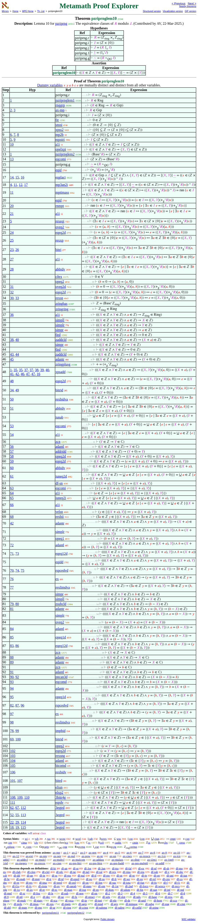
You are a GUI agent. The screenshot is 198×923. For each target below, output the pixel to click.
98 (12, 722)
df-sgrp (82, 904)
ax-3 (82, 852)
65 (12, 498)
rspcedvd (61, 570)
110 (26, 797)
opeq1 (59, 538)
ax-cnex (127, 856)
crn (10, 842)
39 (42, 370)
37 (26, 370)
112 (23, 807)
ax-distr (135, 859)
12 (20, 185)
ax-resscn (144, 856)
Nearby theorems (187, 6)
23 (12, 250)
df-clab (16, 872)
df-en (96, 889)
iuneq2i (60, 498)
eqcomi (60, 159)
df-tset (98, 900)
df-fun (141, 882)
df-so (102, 879)
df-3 (120, 893)
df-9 (6, 897)
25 (12, 240)
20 (12, 206)
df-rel (152, 879)
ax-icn (176, 856)
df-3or (87, 868)
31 (12, 287)
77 (12, 587)
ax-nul (71, 856)
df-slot (121, 897)
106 (12, 772)
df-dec (46, 897)
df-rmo (127, 872)
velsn (59, 512)
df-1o (17, 889)
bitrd (58, 781)
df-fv (29, 886)
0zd (58, 335)
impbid (60, 731)
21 (12, 214)
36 (12, 315)
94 (12, 688)
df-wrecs (160, 886)
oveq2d (60, 287)
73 (17, 553)
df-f (165, 882)
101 (12, 781)
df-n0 (19, 897)
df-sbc (179, 872)
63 (12, 488)
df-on (85, 882)
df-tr (48, 879)
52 (12, 815)
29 (17, 822)
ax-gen (92, 852)
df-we (126, 879)
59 (12, 461)
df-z (32, 897)
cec (77, 842)
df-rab (154, 872)
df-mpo (87, 886)
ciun (156, 838)
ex (57, 579)
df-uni (170, 875)
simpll (59, 320)
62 (12, 807)
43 (12, 354)
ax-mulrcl (59, 859)
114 (23, 822)
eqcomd (61, 682)
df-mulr (21, 900)
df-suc (112, 882)
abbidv (60, 269)
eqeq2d (60, 232)
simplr (60, 325)
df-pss (67, 875)
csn (131, 838)
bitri (58, 250)
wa (48, 838)
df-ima (43, 882)
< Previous (178, 3)
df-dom (109, 889)
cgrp (46, 846)
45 (12, 359)
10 (12, 144)
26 (17, 250)
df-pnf (180, 889)
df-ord (72, 882)
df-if (93, 875)
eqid (58, 170)
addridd (60, 451)
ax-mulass (117, 859)
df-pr (132, 875)
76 (12, 579)
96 (22, 705)
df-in (42, 875)
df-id (60, 879)
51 (12, 408)
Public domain (108, 919)
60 (12, 468)
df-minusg (131, 904)
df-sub (64, 893)
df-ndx (137, 897)
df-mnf (8, 893)
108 (12, 797)
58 (12, 456)
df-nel (86, 872)
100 (18, 739)
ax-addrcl (22, 859)
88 (12, 657)
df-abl (7, 907)
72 (12, 545)
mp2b (59, 134)
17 (26, 185)
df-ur (52, 907)
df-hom (158, 900)
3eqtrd (60, 807)
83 (12, 646)
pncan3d (61, 677)
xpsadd (60, 372)
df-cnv (166, 879)
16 (22, 177)
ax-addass (98, 859)
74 (17, 570)
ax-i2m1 (152, 859)
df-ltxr (36, 893)
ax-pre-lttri (75, 863)
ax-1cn (162, 856)
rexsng (60, 756)
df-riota (42, 886)
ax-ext (29, 856)
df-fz (74, 897)
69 (12, 739)
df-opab (20, 879)
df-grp (114, 904)
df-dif (17, 875)
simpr (59, 330)
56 (12, 446)
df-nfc (59, 872)
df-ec (54, 889)
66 (12, 505)
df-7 (170, 893)
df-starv (38, 900)
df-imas (34, 904)
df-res (29, 882)
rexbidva (61, 399)
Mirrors (5, 11)
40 (17, 340)
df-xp (140, 879)
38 (12, 340)
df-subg (149, 904)
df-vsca (69, 900)
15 (17, 177)
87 (17, 705)
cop (143, 838)
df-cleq (31, 872)
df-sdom (125, 889)
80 (17, 604)
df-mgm (66, 904)
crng (82, 846)
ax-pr (100, 856)
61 (12, 476)
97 (12, 714)
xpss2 (59, 130)
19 (17, 827)
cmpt (173, 838)
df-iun (183, 875)
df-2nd (129, 886)
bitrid (59, 390)
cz (149, 842)
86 (17, 646)
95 (12, 697)
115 (23, 827)
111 (12, 802)
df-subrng (101, 907)
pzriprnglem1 (65, 100)
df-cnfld (136, 907)
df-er (42, 889)
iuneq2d (61, 476)
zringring (62, 309)
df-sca (53, 900)
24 (12, 232)
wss (119, 838)
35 (15, 370)
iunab (59, 417)
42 (17, 374)
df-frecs (143, 886)
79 (12, 604)
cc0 (102, 842)
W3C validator (189, 919)
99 (17, 731)
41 (12, 374)
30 (12, 298)
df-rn (16, 882)
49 (17, 390)
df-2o (29, 889)
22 (12, 822)
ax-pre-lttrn (95, 863)
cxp (187, 838)
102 (12, 751)
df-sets (106, 897)
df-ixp (82, 889)
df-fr (114, 879)
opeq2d (60, 456)
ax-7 (140, 852)
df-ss (54, 875)
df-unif (142, 900)
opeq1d (60, 637)
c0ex (58, 277)
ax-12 (15, 856)
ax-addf (160, 863)
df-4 (132, 893)
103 (12, 756)
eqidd (59, 562)
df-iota (127, 882)
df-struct (90, 897)
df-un (30, 875)
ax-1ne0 (169, 859)
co (66, 842)
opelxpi (60, 149)
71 (12, 553)
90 (12, 677)
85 (12, 637)
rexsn (59, 298)
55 (17, 815)
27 (12, 259)
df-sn (59, 483)
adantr (59, 359)
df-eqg (165, 904)
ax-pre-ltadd (117, 863)
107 (19, 781)
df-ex (141, 868)
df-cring (83, 907)
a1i (57, 144)
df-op (157, 875)
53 (12, 426)
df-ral (99, 872)
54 (12, 435)
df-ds (127, 900)
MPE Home (28, 11)
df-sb (166, 868)
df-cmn (181, 904)
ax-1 (66, 852)
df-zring (153, 907)
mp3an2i (61, 185)
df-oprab (71, 886)
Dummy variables (50, 85)
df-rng (38, 907)
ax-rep (43, 856)
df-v (166, 872)
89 (12, 662)
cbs (166, 842)
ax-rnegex (21, 863)
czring (133, 846)
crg (114, 846)
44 (17, 354)
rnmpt (59, 206)
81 (12, 609)
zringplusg (63, 364)
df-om (101, 886)
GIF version (190, 11)
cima (24, 842)
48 (12, 381)
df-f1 (177, 882)
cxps (29, 846)
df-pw (106, 875)
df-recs (176, 886)
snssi (58, 125)
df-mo (179, 868)
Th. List (41, 11)
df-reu (140, 872)
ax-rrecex (39, 863)
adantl (59, 446)
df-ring (67, 907)
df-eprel (74, 879)
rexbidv (60, 772)
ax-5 (117, 852)
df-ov (56, 886)
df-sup (153, 889)
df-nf (154, 868)
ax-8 (152, 852)
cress (182, 842)
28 (12, 269)
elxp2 (59, 792)
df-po (89, 879)
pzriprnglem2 (65, 154)
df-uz (61, 897)
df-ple (113, 900)
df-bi (53, 868)
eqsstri (60, 139)
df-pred (57, 882)
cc (89, 842)
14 (12, 177)
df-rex (112, 872)
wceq (62, 838)
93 (12, 682)
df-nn (94, 893)
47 (28, 374)
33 (17, 298)
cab (91, 838)
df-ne (73, 872)
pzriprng (61, 23)
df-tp (144, 875)
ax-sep (57, 856)
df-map (68, 889)
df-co (179, 879)
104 (12, 760)
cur (97, 846)
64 (12, 493)
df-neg (79, 893)
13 (12, 159)
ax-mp (60, 110)
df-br (7, 879)
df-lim (99, 882)
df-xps (50, 904)
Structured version (152, 11)
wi (26, 838)
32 (12, 292)
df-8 (182, 893)
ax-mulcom (78, 859)
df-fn (154, 882)
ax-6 (129, 852)
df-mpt (36, 879)
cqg (65, 846)
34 (12, 390)
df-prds (18, 904)
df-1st (115, 886)
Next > (192, 3)
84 (12, 629)
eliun (59, 787)
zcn (57, 441)
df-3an (101, 868)
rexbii (59, 516)
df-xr (22, 893)
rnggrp (60, 105)
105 (12, 765)
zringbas (61, 303)
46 (22, 374)
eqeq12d (61, 553)
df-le (50, 893)
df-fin (140, 889)
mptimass (62, 192)
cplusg (10, 846)
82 (12, 705)
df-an (64, 868)
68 (12, 516)
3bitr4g (60, 797)
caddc (118, 842)
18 (12, 827)
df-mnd (98, 904)
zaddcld (61, 340)
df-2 (107, 893)
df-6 (157, 893)
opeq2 (59, 281)
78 (12, 731)
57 (12, 451)
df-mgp (22, 907)
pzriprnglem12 (76, 912)
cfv (36, 842)
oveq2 (59, 227)
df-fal (128, 868)
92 (17, 677)
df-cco (173, 900)
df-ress (168, 897)
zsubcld (60, 604)
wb (37, 838)
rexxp (59, 240)
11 (15, 185)
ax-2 (74, 852)
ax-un (112, 856)
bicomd (60, 765)
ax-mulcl (40, 859)
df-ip (84, 900)
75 (22, 570)
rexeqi (59, 221)
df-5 (145, 893)
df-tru (115, 868)
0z (57, 120)
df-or (76, 868)
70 (12, 570)
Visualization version (173, 11)
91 (12, 672)
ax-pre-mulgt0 (139, 863)
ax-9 (164, 852)
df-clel (46, 872)
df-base (152, 897)
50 (12, 399)
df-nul (81, 875)
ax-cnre (57, 863)
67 (17, 807)
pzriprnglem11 (50, 912)
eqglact (60, 177)
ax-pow (85, 856)
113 (23, 815)
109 (19, 797)
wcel (78, 838)
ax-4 (105, 852)
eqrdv (59, 802)
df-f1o (16, 886)
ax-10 (176, 852)
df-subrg (120, 907)
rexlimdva (62, 587)
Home (15, 11)
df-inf (167, 889)
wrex (104, 838)
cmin (135, 842)
